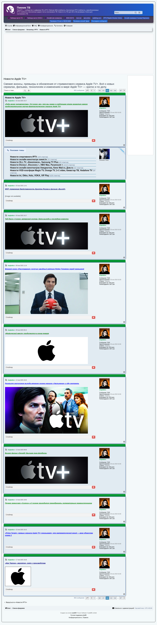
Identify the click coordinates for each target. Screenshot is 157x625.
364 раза (111, 115)
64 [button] (115, 90)
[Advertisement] (78, 54)
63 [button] (111, 90)
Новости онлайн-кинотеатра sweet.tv (28, 159)
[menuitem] (22, 25)
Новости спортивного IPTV (24, 157)
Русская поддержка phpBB (78, 615)
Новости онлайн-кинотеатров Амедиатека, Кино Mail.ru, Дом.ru (42, 168)
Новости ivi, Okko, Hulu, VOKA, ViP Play (30, 175)
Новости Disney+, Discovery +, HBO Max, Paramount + (36, 165)
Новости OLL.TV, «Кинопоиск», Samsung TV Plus (34, 162)
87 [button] (121, 90)
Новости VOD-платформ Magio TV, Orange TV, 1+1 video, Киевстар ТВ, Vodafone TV (51, 170)
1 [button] (94, 90)
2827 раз (112, 117)
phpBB (74, 613)
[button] (87, 90)
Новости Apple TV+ (15, 78)
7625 (108, 111)
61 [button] (103, 90)
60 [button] (100, 90)
